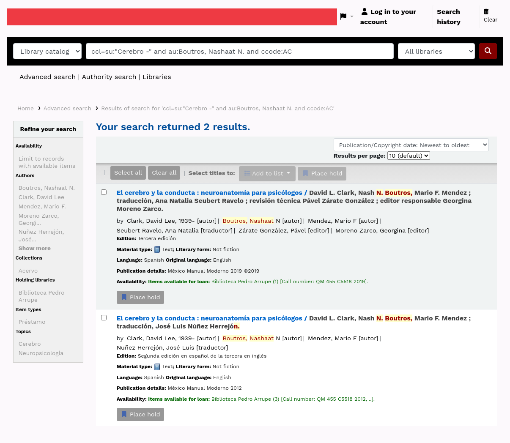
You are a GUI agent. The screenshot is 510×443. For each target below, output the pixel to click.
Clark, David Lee (41, 197)
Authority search (109, 77)
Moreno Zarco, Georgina (382, 230)
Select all (128, 172)
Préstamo (32, 321)
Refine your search (48, 129)
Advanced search (47, 77)
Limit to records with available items (47, 162)
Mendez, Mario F (343, 220)
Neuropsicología (41, 353)
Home (25, 108)
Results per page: (360, 155)
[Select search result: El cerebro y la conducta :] (104, 192)
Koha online (28, 16)
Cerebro (30, 343)
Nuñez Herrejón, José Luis (172, 347)
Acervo (28, 270)
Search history (449, 17)
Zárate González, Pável (284, 230)
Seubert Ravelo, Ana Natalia (175, 230)
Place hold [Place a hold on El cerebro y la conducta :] (140, 297)
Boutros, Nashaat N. (47, 187)
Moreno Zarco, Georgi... (39, 219)
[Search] (488, 51)
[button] (347, 16)
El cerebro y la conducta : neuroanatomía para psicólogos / (294, 201)
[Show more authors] (35, 248)
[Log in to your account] (395, 16)
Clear (491, 16)
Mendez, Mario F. (42, 206)
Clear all (164, 172)
